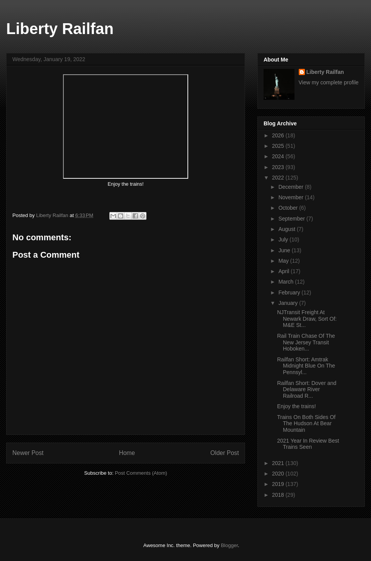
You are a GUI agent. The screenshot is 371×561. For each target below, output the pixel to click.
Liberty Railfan (60, 28)
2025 (279, 146)
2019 (279, 484)
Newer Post (28, 453)
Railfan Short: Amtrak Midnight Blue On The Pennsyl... (306, 366)
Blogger (229, 545)
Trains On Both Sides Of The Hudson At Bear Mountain (306, 423)
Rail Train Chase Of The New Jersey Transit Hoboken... (306, 342)
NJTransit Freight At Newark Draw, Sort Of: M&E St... (307, 318)
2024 (279, 156)
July (283, 239)
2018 (279, 495)
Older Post (224, 453)
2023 (279, 167)
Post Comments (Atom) (141, 473)
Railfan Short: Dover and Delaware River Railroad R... (306, 389)
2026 (279, 135)
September (292, 219)
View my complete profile (329, 82)
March (286, 282)
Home (127, 453)
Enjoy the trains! (297, 406)
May (284, 261)
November (291, 197)
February (289, 292)
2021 (279, 463)
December (291, 187)
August (287, 229)
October (288, 208)
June (284, 250)
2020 (279, 473)
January (288, 303)
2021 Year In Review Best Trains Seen (308, 444)
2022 (279, 177)
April (284, 271)
